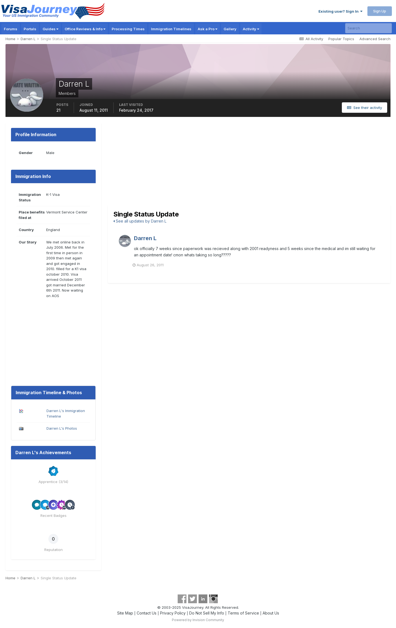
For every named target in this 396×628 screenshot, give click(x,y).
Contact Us (146, 613)
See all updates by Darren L (139, 221)
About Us (271, 613)
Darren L (145, 238)
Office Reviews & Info (85, 29)
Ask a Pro (207, 29)
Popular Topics (341, 39)
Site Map (125, 613)
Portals (30, 29)
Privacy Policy (173, 613)
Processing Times (128, 29)
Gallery (230, 29)
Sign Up (379, 11)
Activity (251, 29)
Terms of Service (243, 613)
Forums (10, 29)
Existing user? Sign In (340, 11)
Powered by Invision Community (198, 620)
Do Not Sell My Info (206, 613)
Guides (50, 29)
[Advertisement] (249, 163)
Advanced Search (375, 39)
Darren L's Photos (61, 428)
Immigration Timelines (171, 29)
